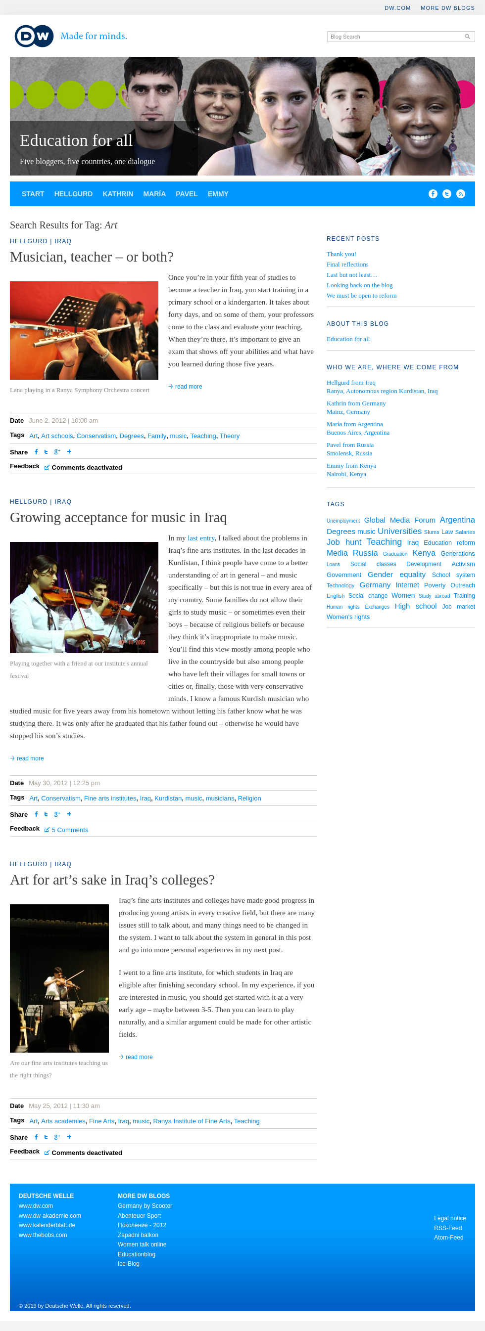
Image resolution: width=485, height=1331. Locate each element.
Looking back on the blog (360, 285)
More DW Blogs (448, 8)
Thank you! (341, 254)
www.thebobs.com (43, 1235)
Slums (431, 532)
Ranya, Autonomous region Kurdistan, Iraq (382, 391)
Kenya (424, 552)
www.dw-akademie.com (50, 1215)
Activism (463, 564)
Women (403, 595)
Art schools (57, 436)
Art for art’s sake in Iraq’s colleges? (112, 879)
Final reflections (348, 264)
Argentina (457, 520)
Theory (230, 436)
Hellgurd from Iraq (351, 382)
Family (156, 436)
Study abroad (434, 596)
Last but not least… (352, 274)
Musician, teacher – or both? (92, 257)
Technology (340, 585)
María (154, 194)
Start (33, 194)
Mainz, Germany (348, 411)
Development (423, 564)
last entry (201, 538)
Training (464, 595)
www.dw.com (36, 1205)
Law (447, 531)
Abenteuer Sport (139, 1215)
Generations (457, 553)
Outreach (463, 585)
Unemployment (343, 521)
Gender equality (397, 574)
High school (416, 606)
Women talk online (142, 1244)
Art (33, 436)
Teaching (203, 436)
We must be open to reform (362, 295)
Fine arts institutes (110, 798)
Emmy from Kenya (351, 465)
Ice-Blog (129, 1263)
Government (344, 574)
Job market (458, 606)
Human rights (343, 607)
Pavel (187, 194)
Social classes (373, 564)
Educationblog (136, 1254)
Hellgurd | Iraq (41, 241)
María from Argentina (355, 424)
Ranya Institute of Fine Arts (191, 1121)
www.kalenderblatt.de (47, 1225)
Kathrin (117, 194)
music (178, 436)
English (335, 596)
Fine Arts (101, 1121)
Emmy (218, 194)
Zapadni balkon (138, 1235)
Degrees (132, 436)
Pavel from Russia (350, 444)
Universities (400, 531)
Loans (333, 564)
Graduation (395, 554)
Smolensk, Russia (349, 453)
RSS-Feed (448, 1228)
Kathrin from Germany (356, 403)
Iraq (145, 798)
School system (453, 575)
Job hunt (344, 542)
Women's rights (348, 617)
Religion (249, 798)
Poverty (434, 585)
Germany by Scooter (145, 1205)
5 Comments (70, 830)
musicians (220, 798)
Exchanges (377, 607)
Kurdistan (168, 798)
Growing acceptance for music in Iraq (118, 517)
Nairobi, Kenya (346, 474)
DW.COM (398, 8)
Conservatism (96, 436)
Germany (374, 584)
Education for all (76, 140)
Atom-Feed (448, 1237)
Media (337, 553)
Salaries (465, 532)
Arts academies (63, 1121)
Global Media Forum (400, 520)
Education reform (449, 542)
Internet (407, 585)
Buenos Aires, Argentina (358, 432)
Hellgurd (73, 194)
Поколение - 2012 (142, 1225)
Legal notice (450, 1218)
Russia (365, 553)
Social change (368, 595)
